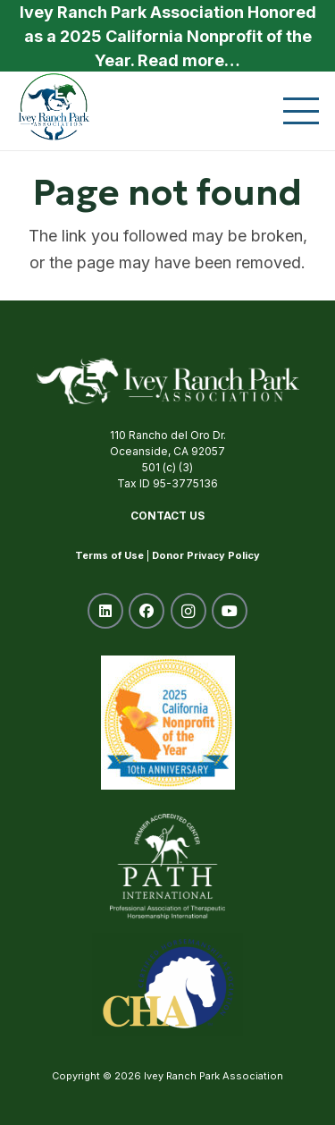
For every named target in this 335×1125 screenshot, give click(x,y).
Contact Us (167, 515)
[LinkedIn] (105, 611)
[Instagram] (188, 611)
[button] (301, 111)
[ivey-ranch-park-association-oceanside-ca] (54, 106)
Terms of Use (109, 555)
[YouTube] (229, 611)
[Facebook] (146, 611)
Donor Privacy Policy (206, 555)
